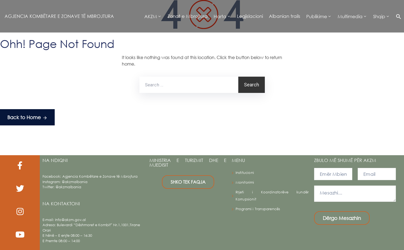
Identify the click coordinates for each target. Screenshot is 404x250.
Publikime (316, 16)
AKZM (150, 16)
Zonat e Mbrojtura (188, 16)
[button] (397, 16)
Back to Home (27, 117)
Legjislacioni (250, 16)
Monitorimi (245, 182)
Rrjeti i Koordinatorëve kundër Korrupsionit (272, 196)
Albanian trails (284, 16)
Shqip (379, 16)
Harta (220, 16)
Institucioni (245, 172)
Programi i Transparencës (258, 209)
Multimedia (350, 16)
